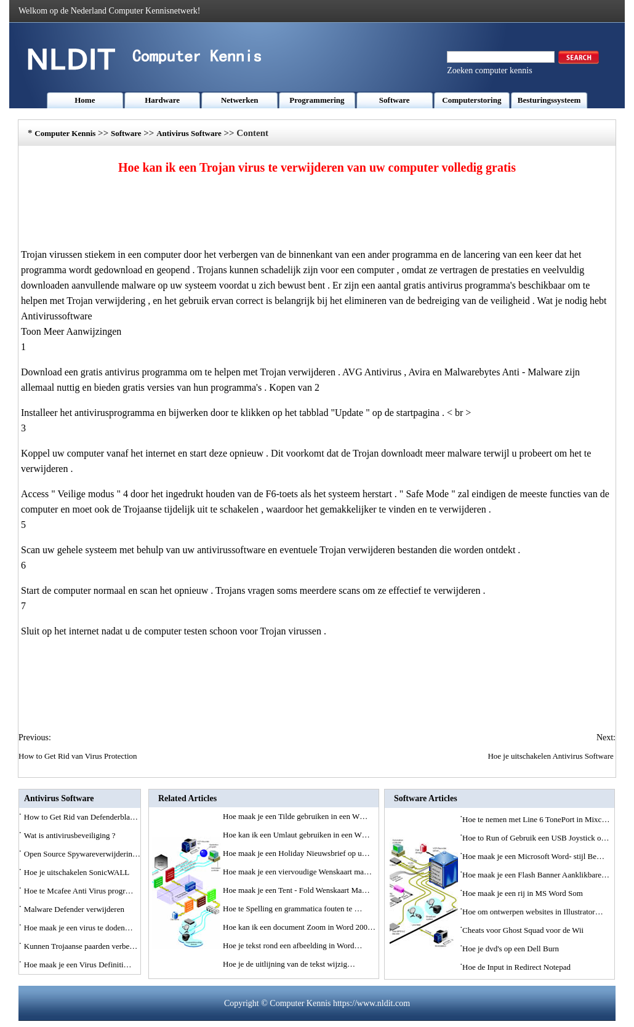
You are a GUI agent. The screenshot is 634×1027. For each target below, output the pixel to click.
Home (84, 100)
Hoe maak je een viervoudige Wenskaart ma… (297, 871)
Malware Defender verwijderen (75, 909)
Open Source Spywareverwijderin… (82, 853)
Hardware (162, 100)
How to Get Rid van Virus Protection (78, 756)
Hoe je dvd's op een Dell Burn (511, 948)
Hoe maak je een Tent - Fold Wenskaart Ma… (296, 890)
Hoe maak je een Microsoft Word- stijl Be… (533, 856)
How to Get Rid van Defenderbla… (81, 816)
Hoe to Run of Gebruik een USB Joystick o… (535, 837)
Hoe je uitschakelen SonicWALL (77, 872)
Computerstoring (471, 100)
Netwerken (240, 100)
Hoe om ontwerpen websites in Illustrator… (532, 911)
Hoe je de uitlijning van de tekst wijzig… (289, 964)
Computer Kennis (64, 133)
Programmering (316, 100)
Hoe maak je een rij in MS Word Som (523, 893)
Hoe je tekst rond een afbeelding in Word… (293, 945)
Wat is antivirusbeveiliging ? (71, 835)
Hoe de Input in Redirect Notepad (517, 967)
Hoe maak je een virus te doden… (78, 927)
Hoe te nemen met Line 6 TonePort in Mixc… (535, 819)
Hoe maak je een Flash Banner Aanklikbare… (535, 874)
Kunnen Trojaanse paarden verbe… (80, 946)
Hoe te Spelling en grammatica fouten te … (292, 908)
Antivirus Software (189, 133)
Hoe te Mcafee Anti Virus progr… (79, 890)
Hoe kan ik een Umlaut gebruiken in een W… (296, 834)
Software (394, 100)
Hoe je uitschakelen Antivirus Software (552, 756)
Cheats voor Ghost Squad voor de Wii (523, 930)
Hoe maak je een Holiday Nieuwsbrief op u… (296, 853)
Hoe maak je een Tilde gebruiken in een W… (295, 816)
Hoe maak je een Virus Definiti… (78, 964)
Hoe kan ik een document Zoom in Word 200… (299, 927)
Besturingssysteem (549, 100)
